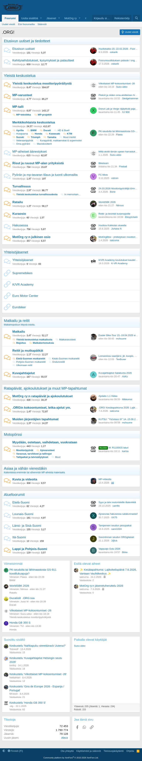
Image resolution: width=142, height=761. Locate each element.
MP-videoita (105, 479)
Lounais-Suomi (22, 514)
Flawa (119, 134)
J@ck (114, 540)
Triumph (33, 137)
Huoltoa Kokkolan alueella (112, 225)
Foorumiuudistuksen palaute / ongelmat (120, 60)
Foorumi (10, 18)
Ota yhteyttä (67, 751)
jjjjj (112, 482)
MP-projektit (43, 114)
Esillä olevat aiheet (87, 563)
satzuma (114, 240)
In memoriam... (70, 194)
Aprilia (18, 130)
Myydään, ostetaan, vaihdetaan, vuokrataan (44, 442)
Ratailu (17, 202)
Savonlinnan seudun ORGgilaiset (116, 537)
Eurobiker (19, 307)
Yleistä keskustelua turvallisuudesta (35, 194)
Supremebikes (22, 273)
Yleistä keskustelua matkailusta (32, 339)
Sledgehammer (130, 98)
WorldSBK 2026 (107, 202)
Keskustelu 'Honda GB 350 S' (27, 702)
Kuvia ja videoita (24, 479)
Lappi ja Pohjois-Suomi (29, 549)
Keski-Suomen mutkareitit (64, 358)
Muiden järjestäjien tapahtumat (35, 419)
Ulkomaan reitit (22, 365)
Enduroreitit (57, 361)
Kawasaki (52, 133)
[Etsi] (136, 18)
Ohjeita (130, 751)
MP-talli (17, 106)
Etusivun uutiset (23, 49)
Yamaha (49, 137)
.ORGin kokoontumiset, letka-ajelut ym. (41, 407)
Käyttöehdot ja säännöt (88, 751)
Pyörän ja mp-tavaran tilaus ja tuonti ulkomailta (44, 175)
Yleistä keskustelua (20, 76)
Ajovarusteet (45, 450)
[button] (41, 18)
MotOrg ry (70, 18)
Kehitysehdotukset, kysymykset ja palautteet (43, 60)
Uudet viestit (8, 24)
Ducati (45, 130)
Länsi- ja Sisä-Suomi (26, 525)
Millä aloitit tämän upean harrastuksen (119, 151)
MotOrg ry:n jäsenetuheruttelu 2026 (101, 585)
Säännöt (42, 24)
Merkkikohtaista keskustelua (33, 122)
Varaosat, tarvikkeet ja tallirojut (32, 453)
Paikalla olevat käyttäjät (90, 639)
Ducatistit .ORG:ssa (22, 598)
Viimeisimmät (13, 563)
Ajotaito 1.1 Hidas (108, 396)
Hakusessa (20, 225)
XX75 (114, 517)
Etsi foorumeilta (26, 24)
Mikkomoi (127, 399)
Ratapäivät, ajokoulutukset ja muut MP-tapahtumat (45, 388)
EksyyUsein (131, 217)
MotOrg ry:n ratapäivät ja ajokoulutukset (42, 396)
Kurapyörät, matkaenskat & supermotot (59, 140)
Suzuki (18, 137)
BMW (32, 130)
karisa (125, 451)
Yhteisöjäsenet (16, 252)
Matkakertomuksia (41, 342)
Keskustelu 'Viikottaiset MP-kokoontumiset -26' (38, 674)
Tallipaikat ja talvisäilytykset (30, 457)
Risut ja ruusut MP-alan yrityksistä (38, 163)
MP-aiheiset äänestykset (29, 151)
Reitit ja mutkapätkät (27, 350)
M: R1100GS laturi (114, 447)
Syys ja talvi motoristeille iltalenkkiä (117, 502)
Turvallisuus (21, 186)
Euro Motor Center (25, 296)
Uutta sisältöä (29, 18)
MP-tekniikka (21, 114)
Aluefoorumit (14, 495)
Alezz (64, 737)
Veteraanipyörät (22, 140)
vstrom (115, 178)
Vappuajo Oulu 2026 (109, 548)
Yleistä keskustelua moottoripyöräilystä (42, 83)
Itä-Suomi (19, 537)
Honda (36, 133)
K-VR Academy (119, 263)
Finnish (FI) (15, 751)
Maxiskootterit (42, 143)
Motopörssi (13, 434)
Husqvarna (20, 133)
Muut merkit (67, 137)
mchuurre (121, 338)
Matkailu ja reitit (17, 321)
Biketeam (104, 163)
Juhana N (116, 228)
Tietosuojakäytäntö (114, 751)
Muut (55, 457)
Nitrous (120, 205)
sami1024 (116, 529)
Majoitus (19, 342)
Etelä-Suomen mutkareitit (28, 358)
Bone (112, 191)
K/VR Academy (22, 284)
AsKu (125, 376)
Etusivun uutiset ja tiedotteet (27, 41)
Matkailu (18, 331)
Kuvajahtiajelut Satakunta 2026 (115, 373)
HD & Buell (61, 130)
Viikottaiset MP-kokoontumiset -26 (117, 83)
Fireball (123, 166)
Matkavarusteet (65, 339)
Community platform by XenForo (71, 758)
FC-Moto (103, 174)
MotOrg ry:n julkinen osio (31, 237)
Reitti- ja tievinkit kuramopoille (114, 213)
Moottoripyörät (22, 450)
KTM (67, 133)
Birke (125, 552)
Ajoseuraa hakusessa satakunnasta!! (118, 513)
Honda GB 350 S (19, 622)
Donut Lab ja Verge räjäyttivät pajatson (119, 108)
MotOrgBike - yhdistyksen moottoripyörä (120, 237)
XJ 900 (125, 112)
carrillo (116, 505)
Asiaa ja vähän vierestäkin (25, 468)
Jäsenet (51, 18)
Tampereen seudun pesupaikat (115, 525)
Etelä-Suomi (21, 502)
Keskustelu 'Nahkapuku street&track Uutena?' (37, 645)
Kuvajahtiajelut (23, 373)
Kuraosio (19, 213)
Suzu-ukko (121, 86)
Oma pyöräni (21, 143)
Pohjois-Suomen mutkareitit (29, 361)
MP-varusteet (22, 95)
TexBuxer (121, 359)
